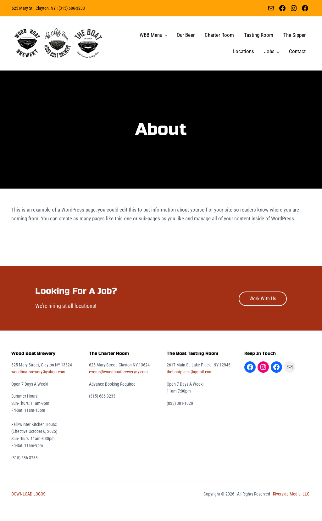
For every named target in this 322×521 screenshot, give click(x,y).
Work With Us (262, 312)
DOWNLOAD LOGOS (28, 507)
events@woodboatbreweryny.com (118, 385)
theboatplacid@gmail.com (190, 385)
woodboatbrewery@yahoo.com (38, 385)
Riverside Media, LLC (291, 507)
